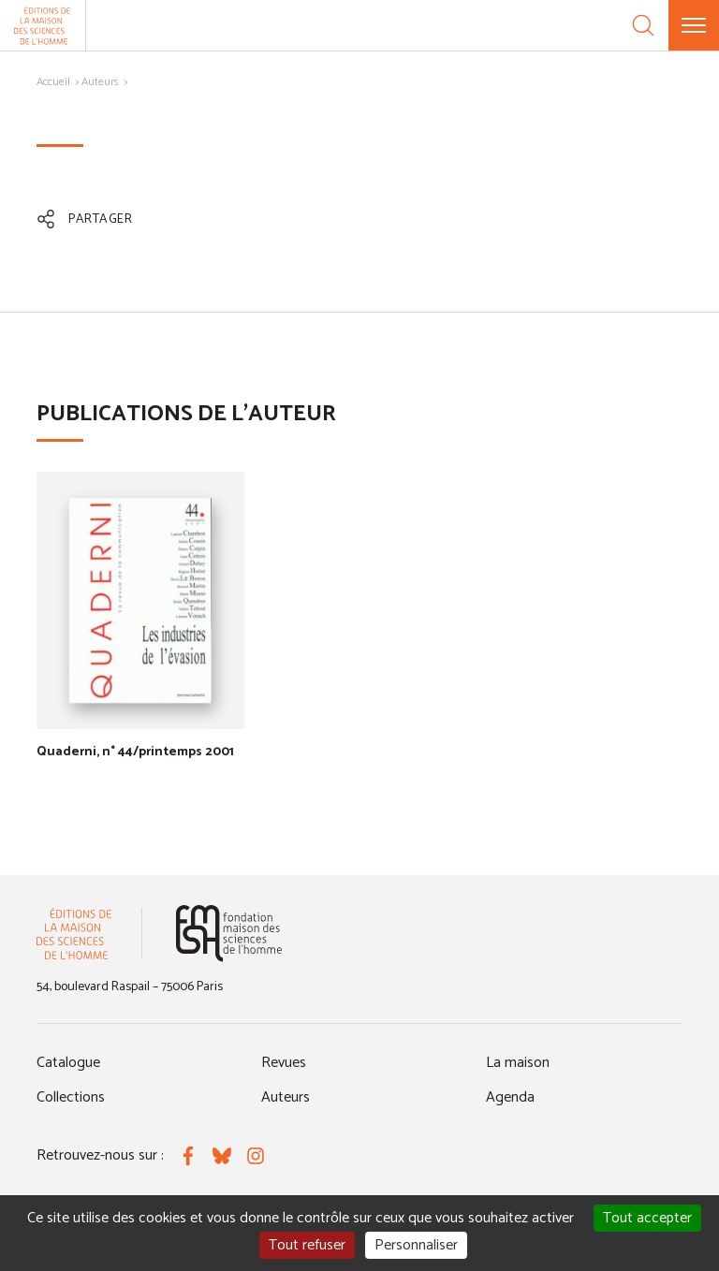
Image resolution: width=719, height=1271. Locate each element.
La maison (518, 1062)
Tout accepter (647, 1218)
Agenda (510, 1097)
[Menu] (693, 25)
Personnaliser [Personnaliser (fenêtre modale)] (416, 1245)
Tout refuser (307, 1245)
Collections (71, 1097)
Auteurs (100, 82)
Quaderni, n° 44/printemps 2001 (135, 752)
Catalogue (68, 1062)
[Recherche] (643, 25)
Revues (283, 1062)
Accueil (53, 82)
